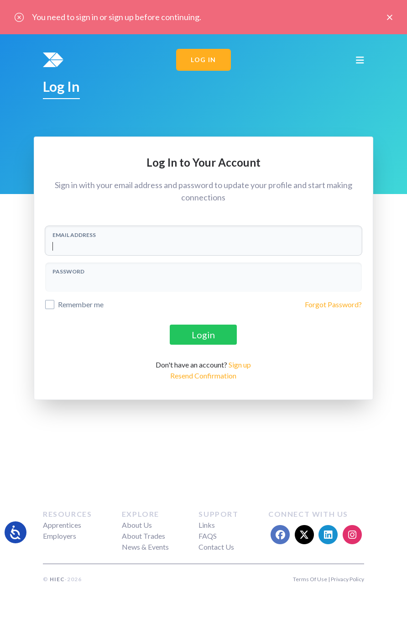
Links (206, 524)
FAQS (207, 535)
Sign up (240, 364)
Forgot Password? (333, 304)
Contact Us (216, 546)
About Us (137, 524)
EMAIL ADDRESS (74, 234)
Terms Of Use (310, 579)
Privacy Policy (347, 579)
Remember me (81, 304)
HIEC (57, 579)
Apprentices (62, 524)
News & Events (145, 546)
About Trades (143, 535)
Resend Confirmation (203, 375)
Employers (59, 535)
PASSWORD (68, 271)
